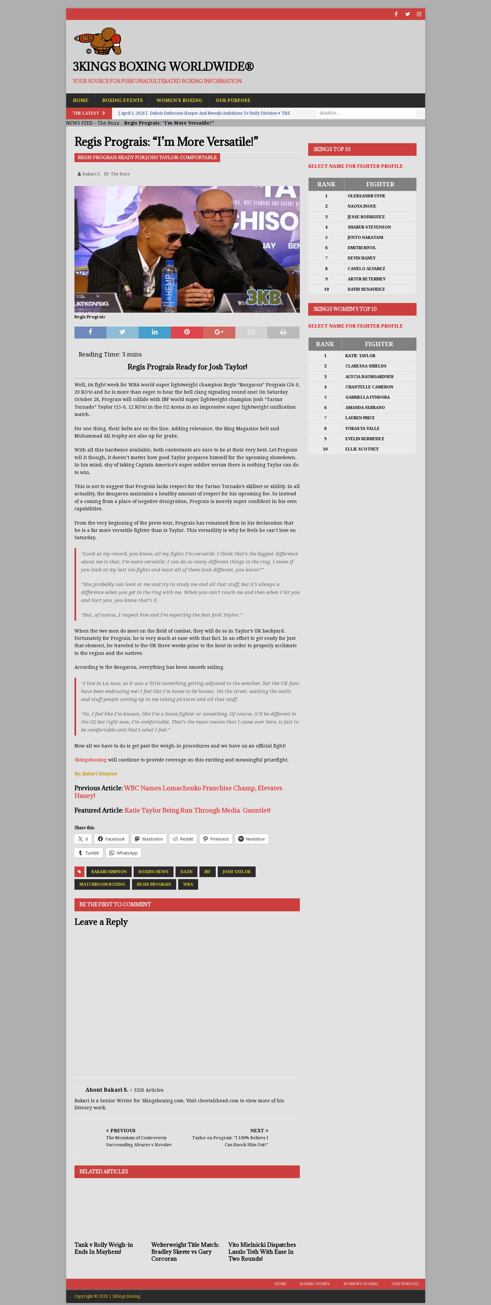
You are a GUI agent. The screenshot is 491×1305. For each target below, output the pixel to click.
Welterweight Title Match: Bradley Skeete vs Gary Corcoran (185, 1251)
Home (80, 100)
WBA (188, 884)
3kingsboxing (90, 759)
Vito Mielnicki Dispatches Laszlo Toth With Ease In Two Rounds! (262, 1251)
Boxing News (154, 871)
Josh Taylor (237, 871)
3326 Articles (149, 1090)
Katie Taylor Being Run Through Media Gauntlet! (197, 810)
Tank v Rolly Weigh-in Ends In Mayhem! (103, 1248)
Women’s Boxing (179, 100)
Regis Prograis (154, 884)
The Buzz (108, 123)
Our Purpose (233, 100)
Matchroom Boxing (102, 884)
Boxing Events (122, 100)
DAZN (186, 871)
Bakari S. (91, 173)
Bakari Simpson (109, 871)
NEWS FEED (79, 123)
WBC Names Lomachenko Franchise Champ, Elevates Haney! (178, 792)
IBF (207, 871)
